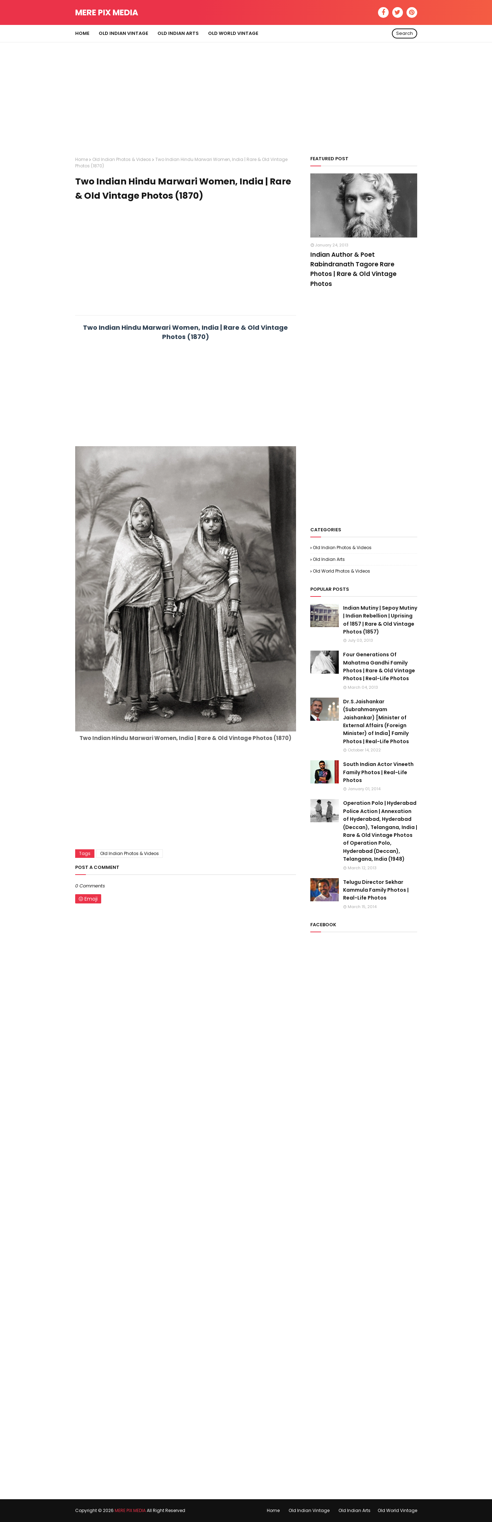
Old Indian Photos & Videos (121, 159)
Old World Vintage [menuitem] (233, 33)
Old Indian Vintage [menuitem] (123, 33)
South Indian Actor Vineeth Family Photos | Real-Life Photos (378, 772)
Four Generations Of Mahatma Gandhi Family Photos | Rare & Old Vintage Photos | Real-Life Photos (379, 666)
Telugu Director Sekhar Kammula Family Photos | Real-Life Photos (376, 890)
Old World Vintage (397, 1510)
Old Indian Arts (329, 559)
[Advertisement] (246, 92)
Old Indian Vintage (309, 1510)
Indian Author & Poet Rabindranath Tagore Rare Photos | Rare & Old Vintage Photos (353, 269)
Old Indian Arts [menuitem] (178, 33)
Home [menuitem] (82, 33)
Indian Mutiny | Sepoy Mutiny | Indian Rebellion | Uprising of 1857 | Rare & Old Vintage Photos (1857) (380, 619)
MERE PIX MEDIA (106, 12)
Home (81, 159)
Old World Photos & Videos (341, 571)
